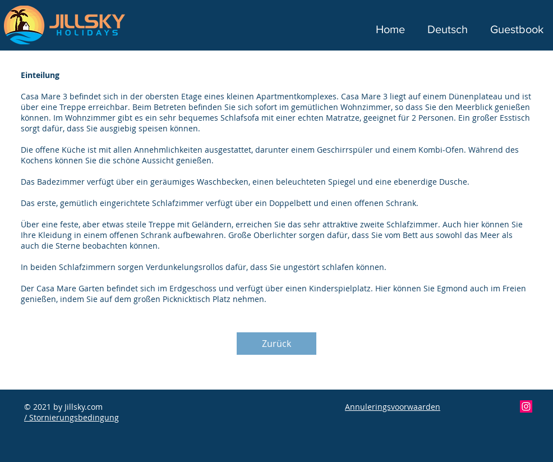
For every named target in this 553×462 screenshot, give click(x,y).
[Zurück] (276, 343)
